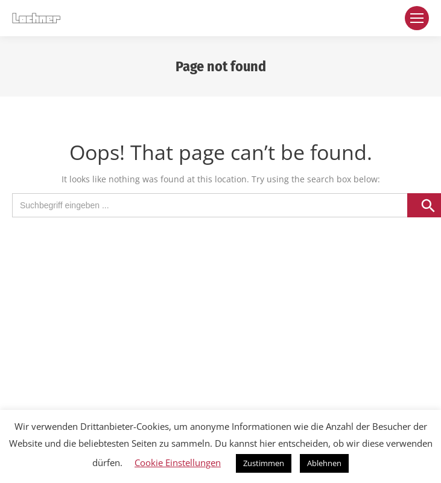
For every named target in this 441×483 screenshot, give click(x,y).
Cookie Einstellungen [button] (178, 462)
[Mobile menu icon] (417, 18)
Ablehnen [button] (324, 463)
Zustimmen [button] (263, 463)
